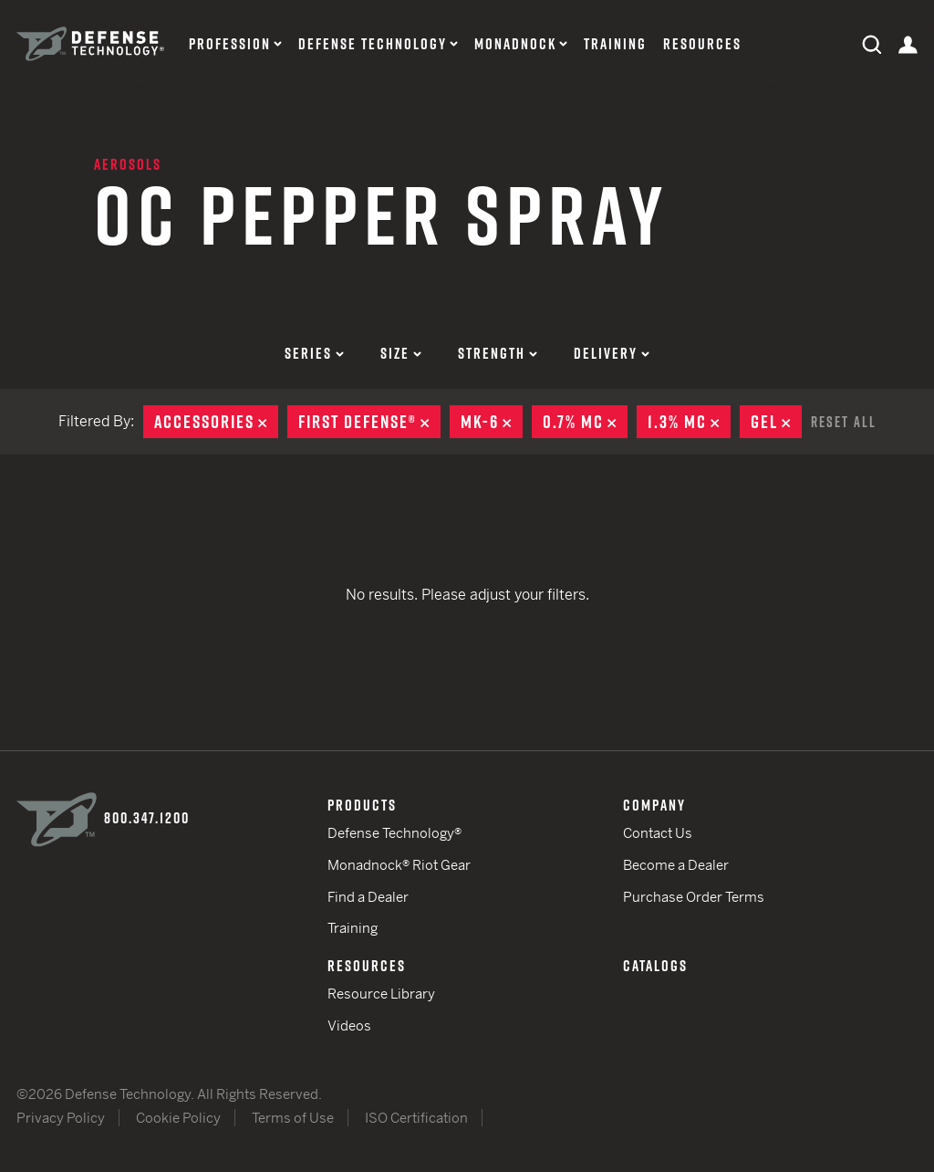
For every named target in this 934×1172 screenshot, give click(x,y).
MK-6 (492, 421)
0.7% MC (585, 421)
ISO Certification (416, 1117)
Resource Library (381, 993)
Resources (702, 44)
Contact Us (657, 833)
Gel (776, 421)
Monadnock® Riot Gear (399, 865)
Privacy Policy (60, 1117)
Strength (497, 353)
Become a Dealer (676, 865)
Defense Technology (372, 44)
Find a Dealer (368, 896)
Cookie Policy (178, 1117)
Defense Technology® (394, 833)
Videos (349, 1025)
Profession (230, 44)
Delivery (611, 353)
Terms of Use (293, 1117)
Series (314, 353)
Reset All (844, 422)
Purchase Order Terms (693, 896)
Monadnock (515, 44)
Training (615, 44)
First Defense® (369, 421)
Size (400, 353)
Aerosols (127, 164)
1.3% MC (689, 421)
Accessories (216, 421)
